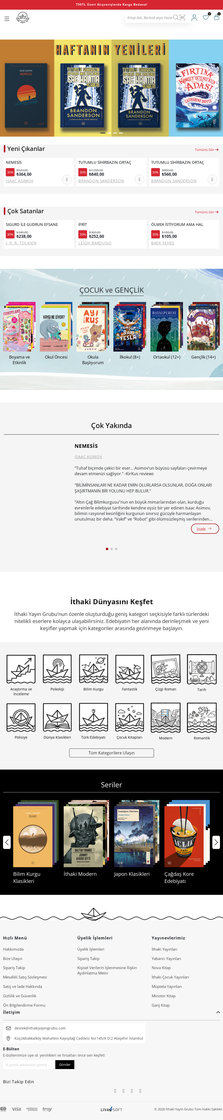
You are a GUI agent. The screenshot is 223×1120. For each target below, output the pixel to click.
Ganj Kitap (161, 1005)
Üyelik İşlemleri (90, 949)
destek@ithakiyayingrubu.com (40, 1028)
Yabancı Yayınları (166, 958)
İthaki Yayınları (164, 949)
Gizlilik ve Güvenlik (19, 995)
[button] (107, 549)
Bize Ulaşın (12, 958)
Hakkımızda (13, 949)
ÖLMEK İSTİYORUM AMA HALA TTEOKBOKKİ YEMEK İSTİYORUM (177, 224)
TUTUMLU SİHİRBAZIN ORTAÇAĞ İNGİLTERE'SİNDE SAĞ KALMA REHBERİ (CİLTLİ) (104, 162)
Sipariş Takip (14, 967)
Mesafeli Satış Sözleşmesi (25, 977)
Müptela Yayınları (167, 986)
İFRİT (82, 224)
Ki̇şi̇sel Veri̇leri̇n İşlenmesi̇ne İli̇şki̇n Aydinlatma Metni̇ (107, 970)
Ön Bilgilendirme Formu (24, 1005)
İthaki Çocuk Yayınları (170, 977)
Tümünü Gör (207, 149)
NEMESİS (14, 162)
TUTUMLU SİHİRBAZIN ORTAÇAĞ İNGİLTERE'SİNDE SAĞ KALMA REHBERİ (177, 162)
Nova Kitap (161, 967)
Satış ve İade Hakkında (22, 986)
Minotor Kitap (164, 995)
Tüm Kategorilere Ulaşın (112, 753)
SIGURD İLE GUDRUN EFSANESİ (32, 224)
